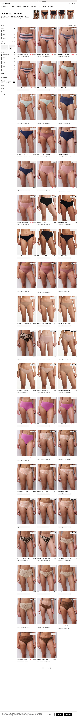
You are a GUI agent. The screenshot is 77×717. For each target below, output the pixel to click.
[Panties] (12, 6)
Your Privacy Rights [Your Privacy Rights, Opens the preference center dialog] (50, 714)
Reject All (59, 714)
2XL (6, 48)
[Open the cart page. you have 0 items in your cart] (75, 4)
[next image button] (74, 14)
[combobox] (72, 25)
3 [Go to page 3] (48, 668)
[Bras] (8, 6)
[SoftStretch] (18, 6)
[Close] (75, 714)
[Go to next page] (50, 668)
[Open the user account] (72, 4)
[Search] (66, 4)
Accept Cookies (68, 714)
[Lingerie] (24, 6)
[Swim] (28, 6)
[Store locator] (70, 4)
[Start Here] (4, 6)
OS (3, 45)
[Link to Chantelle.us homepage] (5, 4)
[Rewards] (44, 6)
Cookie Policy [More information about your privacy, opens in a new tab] (31, 715)
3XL (10, 48)
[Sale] (35, 6)
